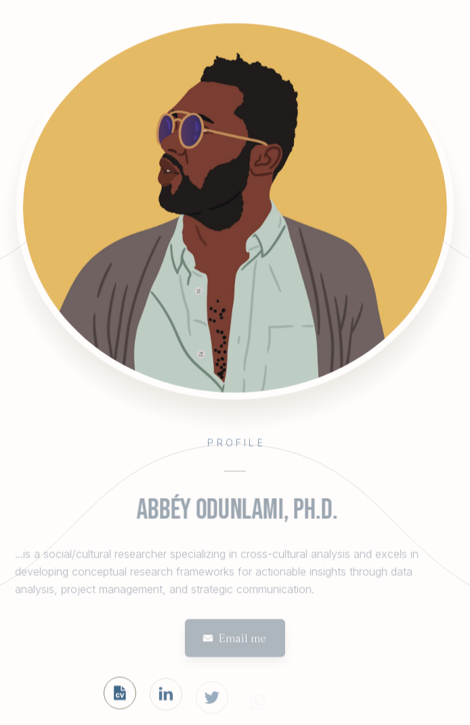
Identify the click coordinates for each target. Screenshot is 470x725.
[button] (235, 640)
